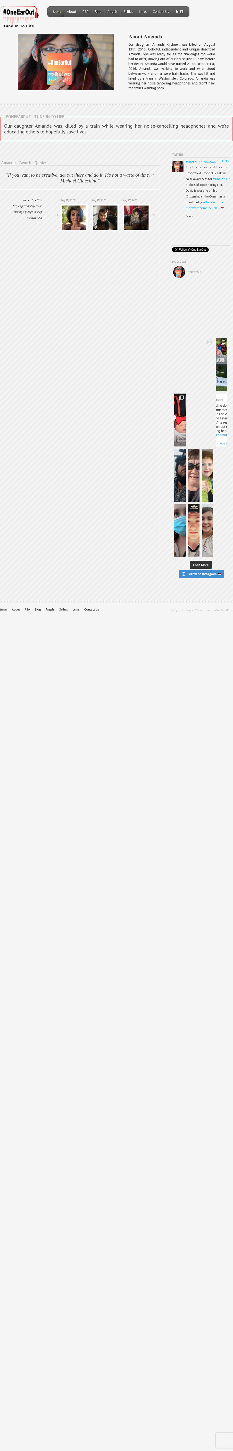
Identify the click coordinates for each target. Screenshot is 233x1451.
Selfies (128, 12)
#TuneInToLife (213, 202)
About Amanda (145, 36)
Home (57, 11)
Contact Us (161, 12)
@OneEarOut (210, 162)
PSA (85, 12)
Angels (112, 12)
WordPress (227, 720)
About (71, 12)
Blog (98, 12)
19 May (225, 161)
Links (143, 12)
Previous (57, 215)
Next (154, 215)
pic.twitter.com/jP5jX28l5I (205, 208)
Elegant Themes (194, 720)
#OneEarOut (194, 162)
